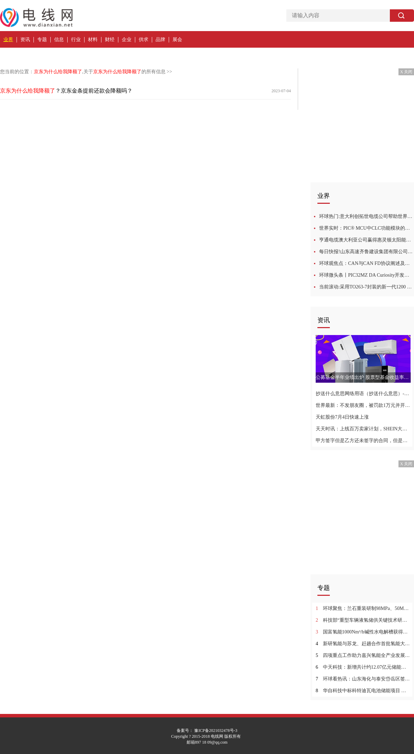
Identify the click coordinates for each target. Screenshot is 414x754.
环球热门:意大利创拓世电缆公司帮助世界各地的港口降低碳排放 (366, 216)
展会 (177, 39)
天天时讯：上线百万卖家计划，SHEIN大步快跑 (363, 428)
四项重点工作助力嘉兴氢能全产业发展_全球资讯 (363, 655)
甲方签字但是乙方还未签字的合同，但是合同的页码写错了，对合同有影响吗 (363, 440)
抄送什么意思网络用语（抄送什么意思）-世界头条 (363, 393)
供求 (143, 39)
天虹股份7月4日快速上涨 (342, 417)
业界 (8, 39)
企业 (126, 39)
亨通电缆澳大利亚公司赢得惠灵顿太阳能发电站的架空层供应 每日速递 (366, 239)
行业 (76, 39)
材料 (93, 39)
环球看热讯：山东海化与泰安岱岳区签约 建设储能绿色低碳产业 (363, 678)
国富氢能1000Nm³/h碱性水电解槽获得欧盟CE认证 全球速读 (363, 631)
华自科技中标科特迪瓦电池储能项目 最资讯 (363, 690)
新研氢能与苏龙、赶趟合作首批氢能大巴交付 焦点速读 (363, 643)
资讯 (25, 39)
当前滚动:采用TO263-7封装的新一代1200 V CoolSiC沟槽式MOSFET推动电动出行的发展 (366, 286)
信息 (59, 39)
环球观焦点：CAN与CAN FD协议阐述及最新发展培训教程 (366, 263)
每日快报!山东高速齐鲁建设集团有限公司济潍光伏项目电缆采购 (366, 251)
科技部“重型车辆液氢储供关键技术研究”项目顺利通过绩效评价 (363, 620)
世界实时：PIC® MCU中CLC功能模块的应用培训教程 (366, 228)
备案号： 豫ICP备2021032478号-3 (207, 730)
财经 (110, 39)
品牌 (160, 39)
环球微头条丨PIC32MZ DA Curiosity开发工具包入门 (366, 275)
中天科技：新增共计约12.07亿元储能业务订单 (363, 667)
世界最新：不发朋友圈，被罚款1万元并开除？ (363, 405)
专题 (42, 39)
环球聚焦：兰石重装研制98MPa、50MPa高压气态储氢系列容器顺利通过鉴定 (363, 608)
